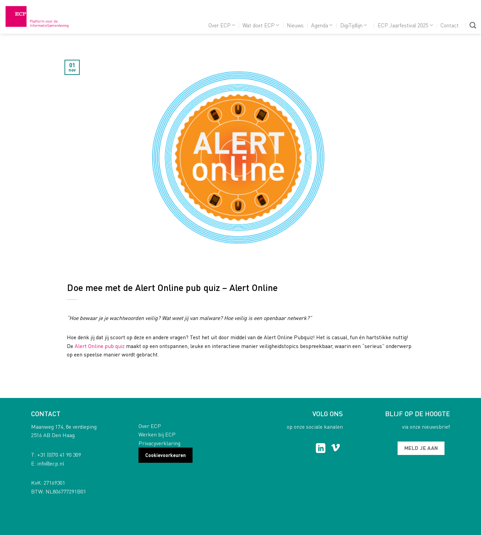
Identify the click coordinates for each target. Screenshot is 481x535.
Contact (449, 25)
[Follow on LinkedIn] (321, 449)
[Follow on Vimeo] (335, 449)
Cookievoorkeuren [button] (165, 455)
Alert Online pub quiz (100, 345)
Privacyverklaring (159, 443)
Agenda (321, 25)
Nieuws (295, 25)
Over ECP (221, 25)
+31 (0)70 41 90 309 (59, 454)
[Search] (473, 25)
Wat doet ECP (261, 25)
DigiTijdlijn (353, 25)
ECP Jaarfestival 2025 (405, 25)
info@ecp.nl (50, 463)
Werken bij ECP (157, 434)
